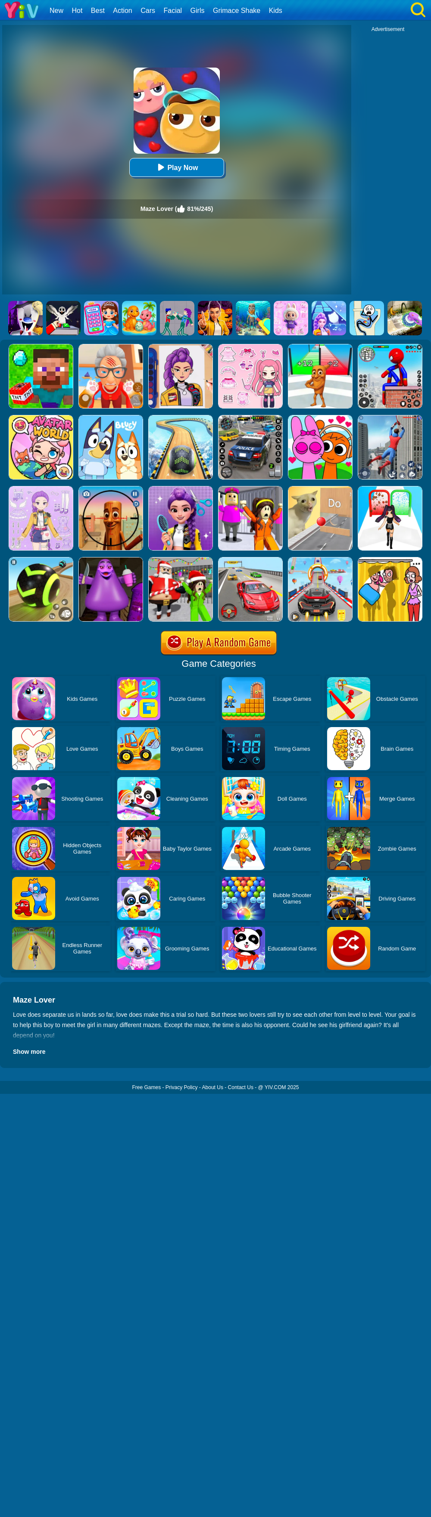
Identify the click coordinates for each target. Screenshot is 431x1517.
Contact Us (240, 1087)
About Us (212, 1087)
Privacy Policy (182, 1087)
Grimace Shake (236, 10)
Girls (198, 10)
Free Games (146, 1087)
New (56, 10)
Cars (148, 10)
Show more (29, 1051)
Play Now (176, 167)
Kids (275, 10)
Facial (172, 10)
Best (98, 10)
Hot (77, 10)
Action (122, 10)
